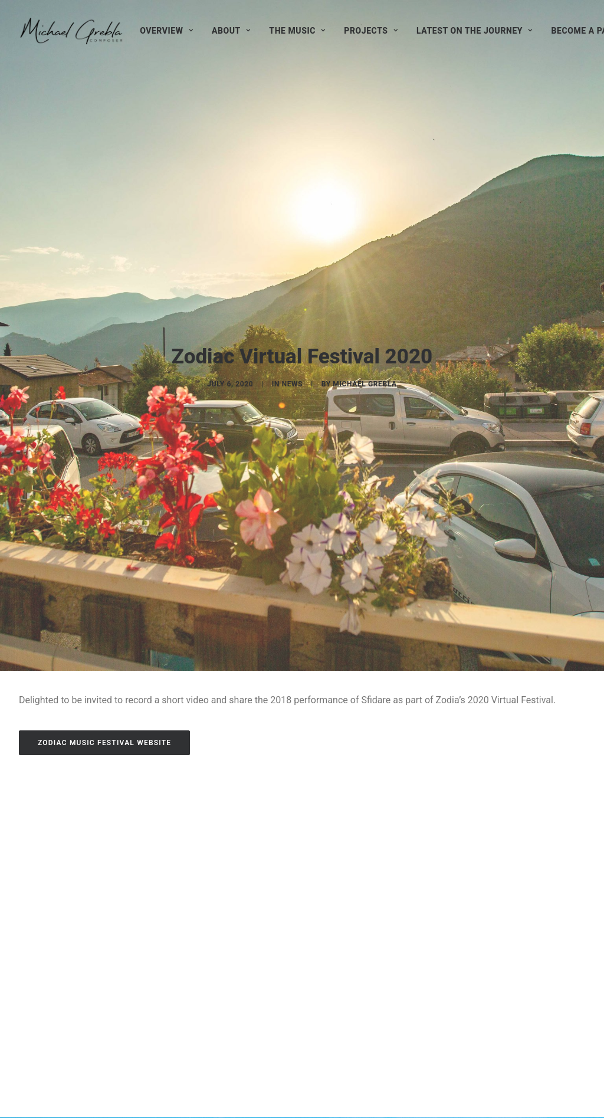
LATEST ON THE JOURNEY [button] (474, 30)
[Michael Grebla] (71, 30)
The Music (297, 30)
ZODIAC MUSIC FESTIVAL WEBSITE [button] (104, 501)
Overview (166, 30)
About (231, 30)
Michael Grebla (364, 262)
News (292, 262)
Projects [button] (371, 30)
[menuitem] (166, 30)
